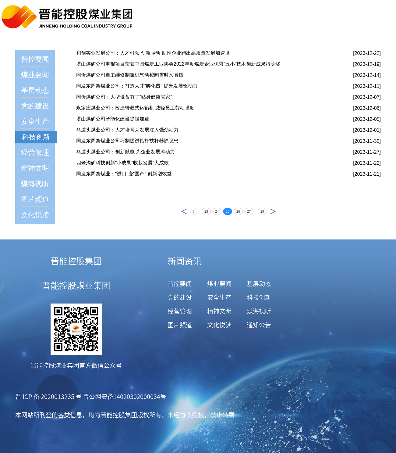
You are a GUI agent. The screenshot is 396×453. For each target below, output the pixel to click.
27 (249, 211)
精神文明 (35, 168)
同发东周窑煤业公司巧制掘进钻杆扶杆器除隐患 (127, 140)
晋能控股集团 (76, 261)
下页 (274, 211)
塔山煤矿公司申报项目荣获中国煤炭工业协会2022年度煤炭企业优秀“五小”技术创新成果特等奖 (178, 64)
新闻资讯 (185, 261)
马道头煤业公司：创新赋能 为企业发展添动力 (125, 151)
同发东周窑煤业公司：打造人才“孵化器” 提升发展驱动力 (137, 85)
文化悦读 (35, 215)
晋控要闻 (35, 59)
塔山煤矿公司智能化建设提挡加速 (112, 118)
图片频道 (35, 199)
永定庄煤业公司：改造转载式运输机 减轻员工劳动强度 (135, 107)
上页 (182, 211)
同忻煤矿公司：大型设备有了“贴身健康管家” (124, 96)
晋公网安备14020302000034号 (124, 397)
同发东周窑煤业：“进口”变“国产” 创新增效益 (124, 173)
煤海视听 (35, 184)
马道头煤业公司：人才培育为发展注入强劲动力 (127, 129)
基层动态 (35, 90)
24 (217, 211)
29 (262, 211)
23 (206, 211)
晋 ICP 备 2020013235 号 (48, 397)
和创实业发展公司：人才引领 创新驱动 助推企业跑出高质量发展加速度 (153, 53)
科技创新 (36, 137)
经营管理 (35, 152)
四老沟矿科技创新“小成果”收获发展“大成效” (123, 162)
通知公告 (259, 325)
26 (238, 211)
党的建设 (35, 106)
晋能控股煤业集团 (76, 285)
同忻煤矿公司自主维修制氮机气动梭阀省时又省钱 (129, 74)
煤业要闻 (35, 75)
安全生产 (35, 121)
